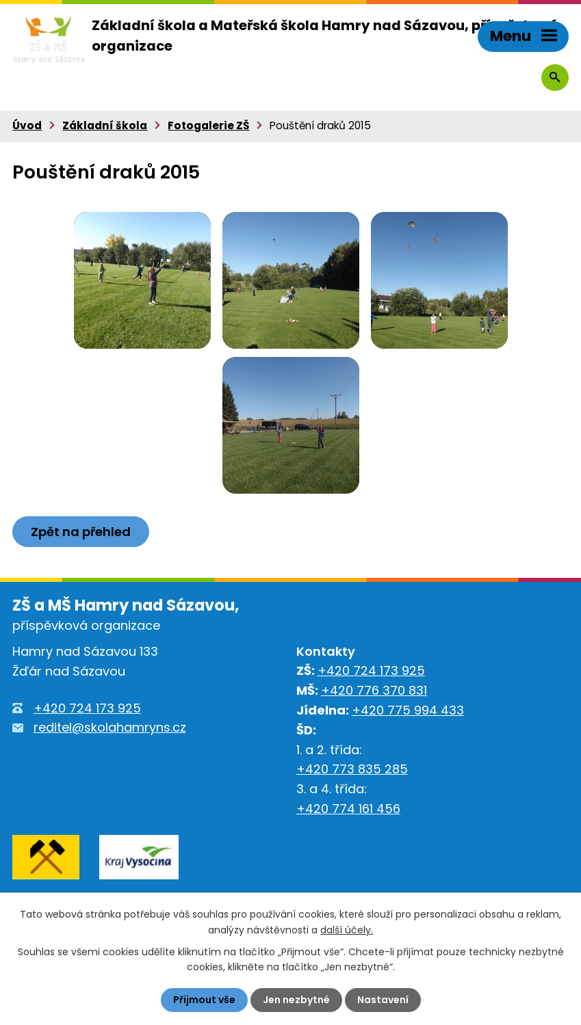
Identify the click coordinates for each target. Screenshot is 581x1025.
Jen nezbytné (296, 1000)
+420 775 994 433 (408, 710)
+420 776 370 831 (374, 690)
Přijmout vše (204, 1000)
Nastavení (383, 1000)
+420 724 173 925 (87, 708)
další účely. (346, 929)
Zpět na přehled (81, 531)
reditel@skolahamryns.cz (110, 727)
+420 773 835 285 (352, 768)
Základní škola (104, 125)
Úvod (27, 125)
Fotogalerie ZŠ (208, 125)
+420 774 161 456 (348, 808)
